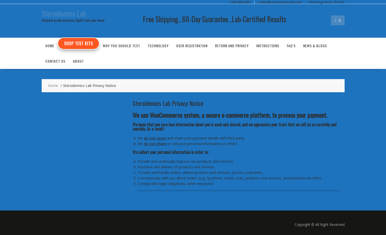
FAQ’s (291, 45)
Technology (158, 45)
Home (49, 45)
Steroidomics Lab (64, 13)
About (78, 61)
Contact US (55, 61)
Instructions (267, 45)
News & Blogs (315, 45)
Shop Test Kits (78, 43)
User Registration (192, 45)
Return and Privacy (232, 45)
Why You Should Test (121, 45)
